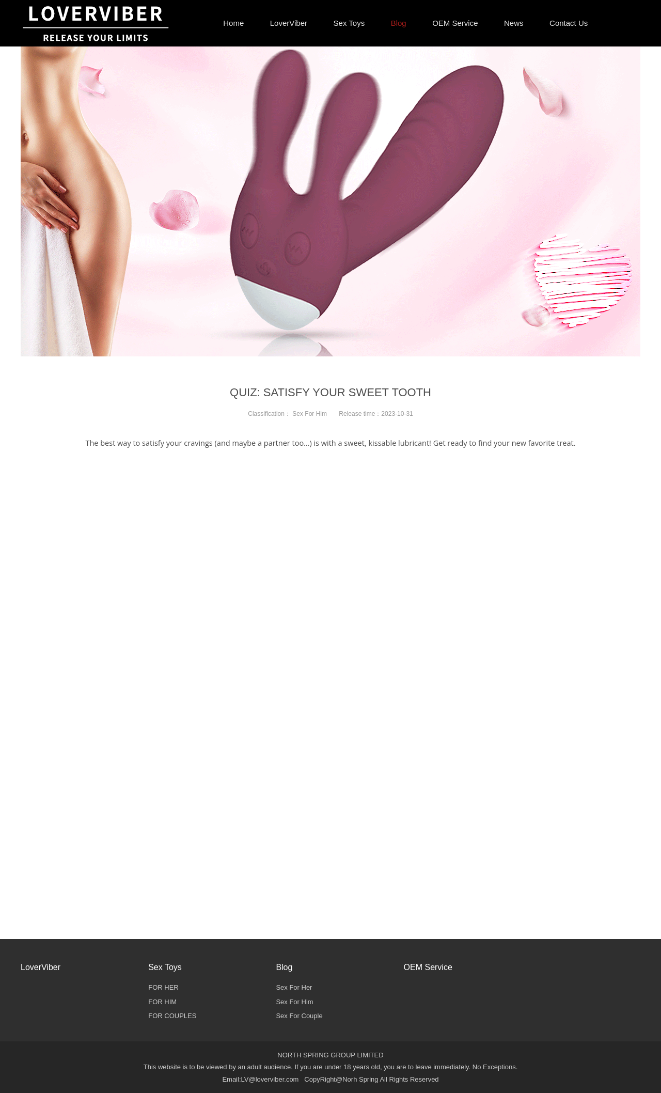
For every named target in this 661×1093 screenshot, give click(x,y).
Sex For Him (309, 413)
